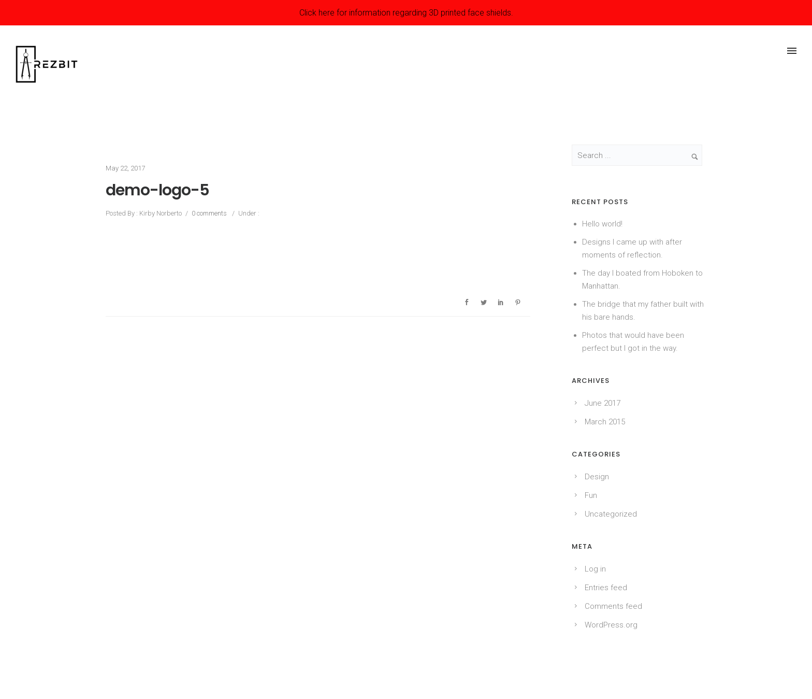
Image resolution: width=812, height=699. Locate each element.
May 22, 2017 (125, 168)
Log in (595, 569)
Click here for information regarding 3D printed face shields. (406, 13)
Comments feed (613, 606)
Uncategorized (611, 514)
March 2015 (605, 421)
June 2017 (602, 403)
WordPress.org (611, 625)
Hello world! (602, 224)
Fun (591, 495)
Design (597, 476)
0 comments (209, 213)
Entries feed (606, 587)
